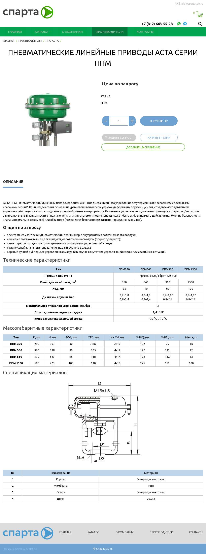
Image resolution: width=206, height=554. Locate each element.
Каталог (39, 31)
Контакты (134, 31)
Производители (101, 31)
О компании (67, 31)
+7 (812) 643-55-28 (157, 24)
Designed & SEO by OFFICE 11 (20, 549)
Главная (14, 31)
